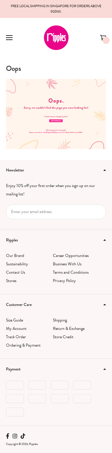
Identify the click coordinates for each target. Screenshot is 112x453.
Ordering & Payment (23, 345)
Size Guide (14, 320)
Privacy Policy (64, 281)
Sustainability (17, 264)
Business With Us (67, 264)
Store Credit (63, 337)
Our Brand (15, 255)
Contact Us (15, 272)
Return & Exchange (69, 328)
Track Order (16, 337)
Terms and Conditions (71, 272)
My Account (16, 328)
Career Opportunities (71, 255)
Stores (11, 281)
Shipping (60, 320)
